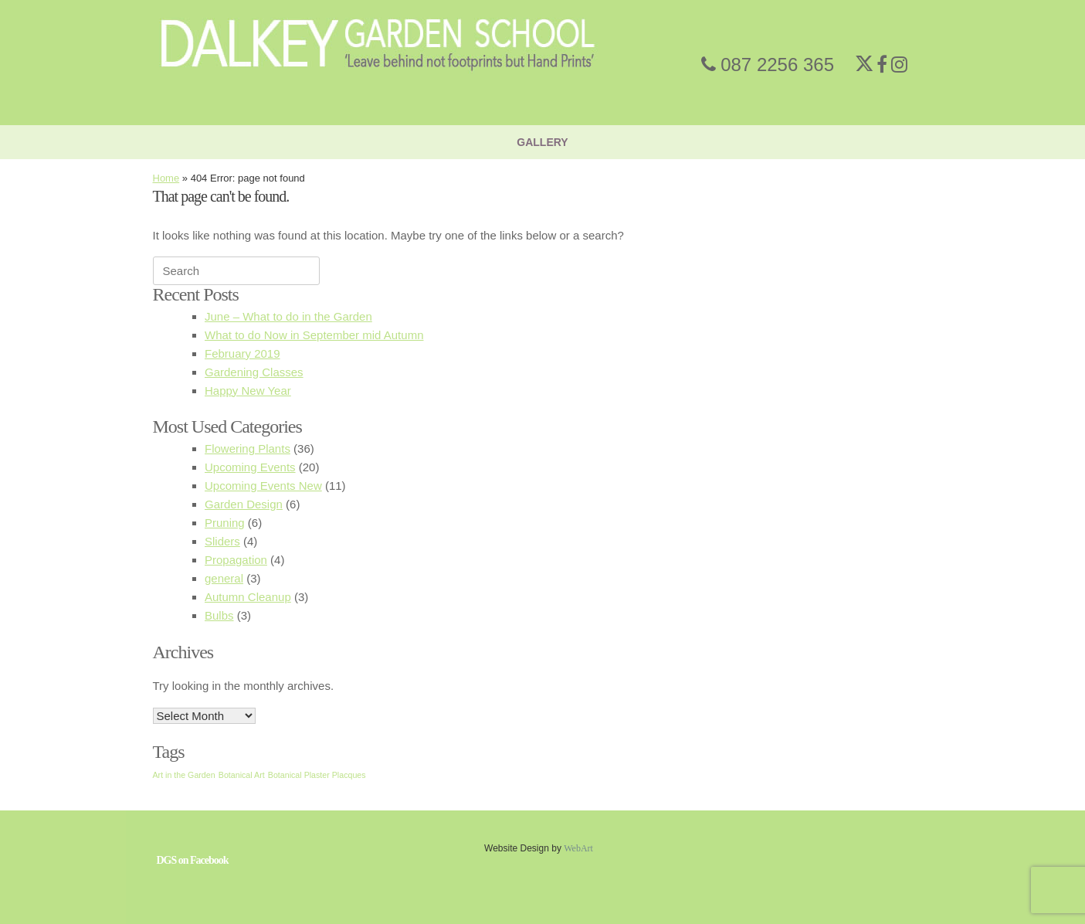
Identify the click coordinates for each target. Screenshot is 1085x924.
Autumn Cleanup (248, 596)
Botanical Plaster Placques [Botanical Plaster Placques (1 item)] (317, 775)
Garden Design (244, 504)
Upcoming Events (250, 467)
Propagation (236, 559)
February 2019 (242, 353)
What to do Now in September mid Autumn (314, 334)
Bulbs (219, 615)
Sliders (222, 541)
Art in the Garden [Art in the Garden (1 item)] (184, 775)
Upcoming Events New (263, 485)
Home (166, 178)
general (224, 578)
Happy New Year (248, 390)
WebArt (578, 848)
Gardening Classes (254, 372)
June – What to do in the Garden (288, 316)
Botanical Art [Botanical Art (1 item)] (242, 775)
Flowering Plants (247, 448)
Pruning (225, 522)
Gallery (542, 142)
